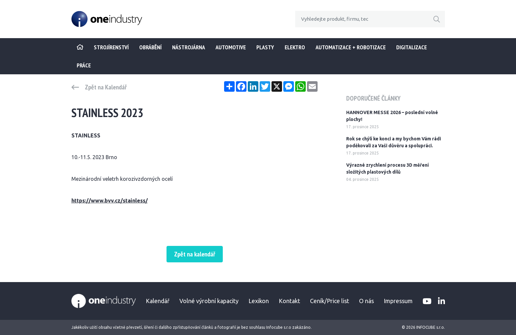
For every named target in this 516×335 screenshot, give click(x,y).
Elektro (295, 47)
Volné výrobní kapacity (209, 301)
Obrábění (150, 47)
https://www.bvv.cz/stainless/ (109, 200)
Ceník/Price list (329, 301)
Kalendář (157, 301)
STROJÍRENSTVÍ (111, 47)
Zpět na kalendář (194, 254)
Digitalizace (411, 47)
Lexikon (258, 301)
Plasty (265, 47)
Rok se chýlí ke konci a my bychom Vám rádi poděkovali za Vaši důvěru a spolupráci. (393, 142)
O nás (366, 301)
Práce (84, 65)
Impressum (398, 301)
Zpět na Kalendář (106, 87)
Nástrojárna (188, 47)
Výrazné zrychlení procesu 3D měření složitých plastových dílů (387, 168)
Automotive (231, 47)
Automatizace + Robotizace (351, 47)
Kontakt (289, 301)
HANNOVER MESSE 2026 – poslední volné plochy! (392, 116)
